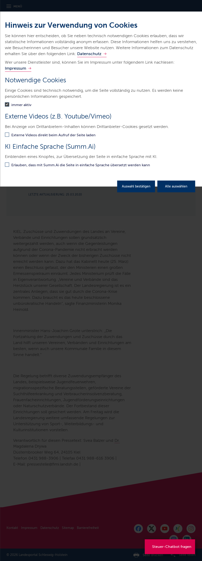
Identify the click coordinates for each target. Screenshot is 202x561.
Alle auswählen (176, 186)
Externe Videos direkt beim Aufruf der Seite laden (53, 135)
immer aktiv (21, 105)
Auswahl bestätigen (136, 186)
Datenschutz (89, 53)
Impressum (15, 68)
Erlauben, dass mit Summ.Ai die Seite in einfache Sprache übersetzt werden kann (80, 165)
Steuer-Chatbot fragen (171, 546)
